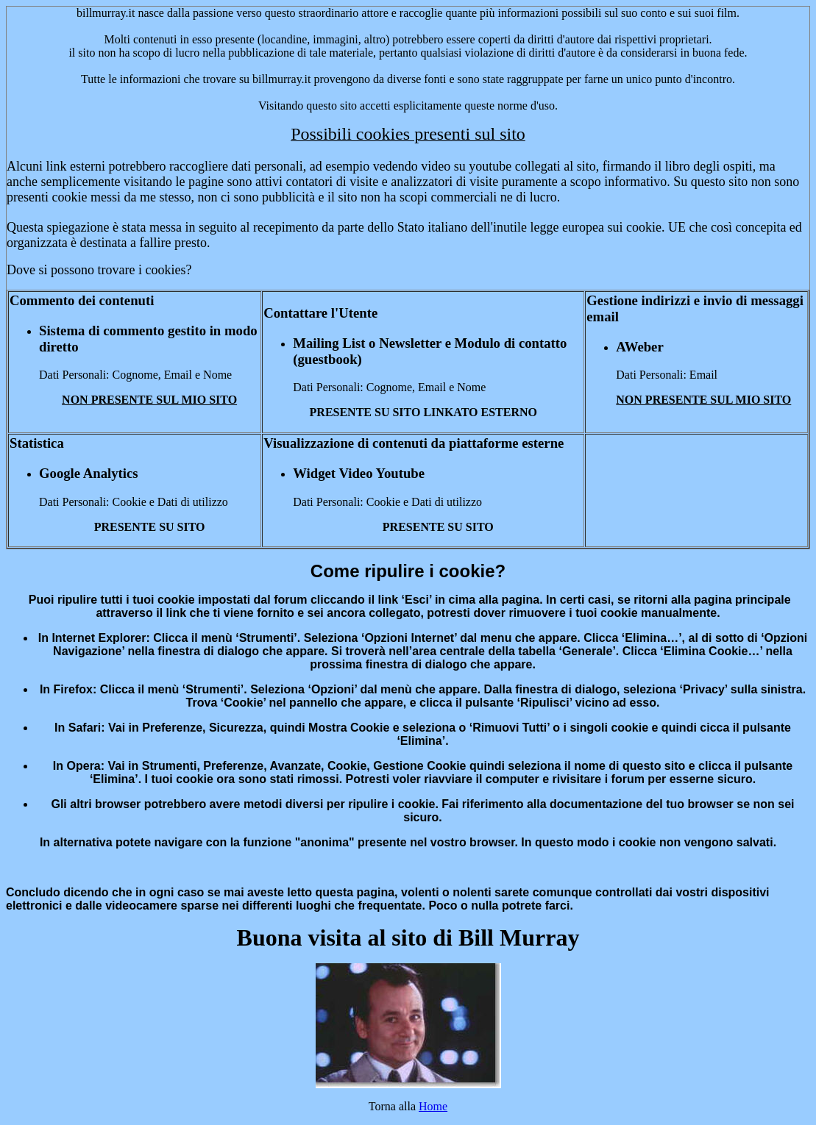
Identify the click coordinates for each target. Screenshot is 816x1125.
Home (433, 1106)
